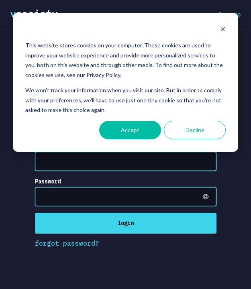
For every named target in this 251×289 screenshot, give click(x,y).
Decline (195, 129)
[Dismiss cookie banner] (223, 30)
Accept (130, 129)
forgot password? (67, 243)
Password (48, 181)
